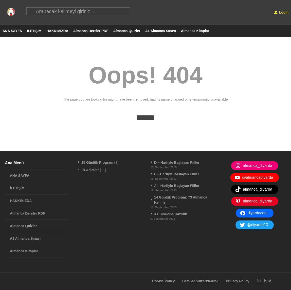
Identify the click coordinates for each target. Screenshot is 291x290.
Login (281, 12)
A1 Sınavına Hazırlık (170, 214)
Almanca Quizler (126, 31)
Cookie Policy (163, 281)
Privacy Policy (237, 281)
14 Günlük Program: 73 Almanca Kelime (180, 200)
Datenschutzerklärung (200, 281)
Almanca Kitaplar (195, 31)
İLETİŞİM (34, 31)
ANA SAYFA (12, 31)
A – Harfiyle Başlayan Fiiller (176, 186)
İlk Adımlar (90, 170)
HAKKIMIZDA (57, 31)
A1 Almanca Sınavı (160, 31)
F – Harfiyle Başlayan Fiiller (176, 174)
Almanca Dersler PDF (90, 31)
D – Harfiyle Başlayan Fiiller (177, 163)
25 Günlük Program (97, 163)
